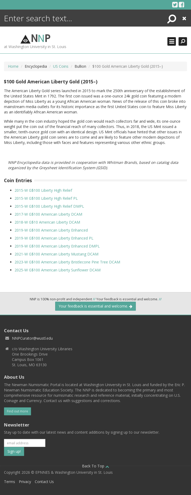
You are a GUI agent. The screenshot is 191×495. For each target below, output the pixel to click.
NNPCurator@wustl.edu (32, 338)
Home (13, 66)
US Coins (60, 66)
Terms (9, 481)
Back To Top (95, 465)
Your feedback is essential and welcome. (95, 306)
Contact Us (44, 481)
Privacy (25, 481)
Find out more (17, 411)
